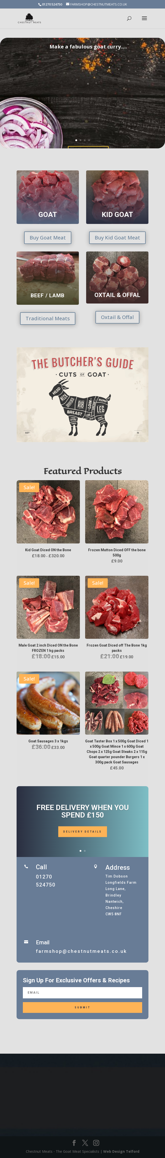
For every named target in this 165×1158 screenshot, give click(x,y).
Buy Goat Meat (48, 237)
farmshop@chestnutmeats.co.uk (81, 951)
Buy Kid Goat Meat (117, 237)
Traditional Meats (48, 318)
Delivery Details (82, 838)
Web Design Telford (121, 1151)
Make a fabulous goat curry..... (88, 58)
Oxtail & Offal (117, 317)
